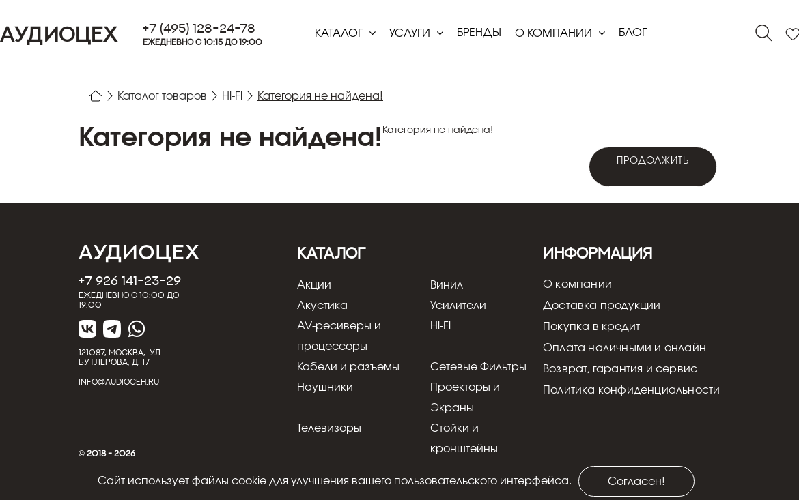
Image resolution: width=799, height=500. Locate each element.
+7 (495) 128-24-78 (199, 28)
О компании (555, 33)
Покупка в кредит (591, 327)
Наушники (325, 387)
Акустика (322, 305)
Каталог (340, 33)
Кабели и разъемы (348, 367)
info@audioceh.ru (119, 381)
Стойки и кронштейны (464, 438)
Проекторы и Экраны (465, 397)
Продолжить (653, 161)
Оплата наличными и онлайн (624, 348)
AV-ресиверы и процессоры (339, 336)
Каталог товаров (162, 96)
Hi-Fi (232, 96)
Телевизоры (329, 428)
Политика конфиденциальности (631, 390)
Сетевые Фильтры (478, 367)
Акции (314, 285)
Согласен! (636, 481)
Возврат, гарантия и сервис (620, 369)
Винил (446, 285)
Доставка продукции (602, 306)
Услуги (411, 33)
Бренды (479, 32)
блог (633, 32)
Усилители (458, 305)
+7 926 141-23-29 (130, 280)
